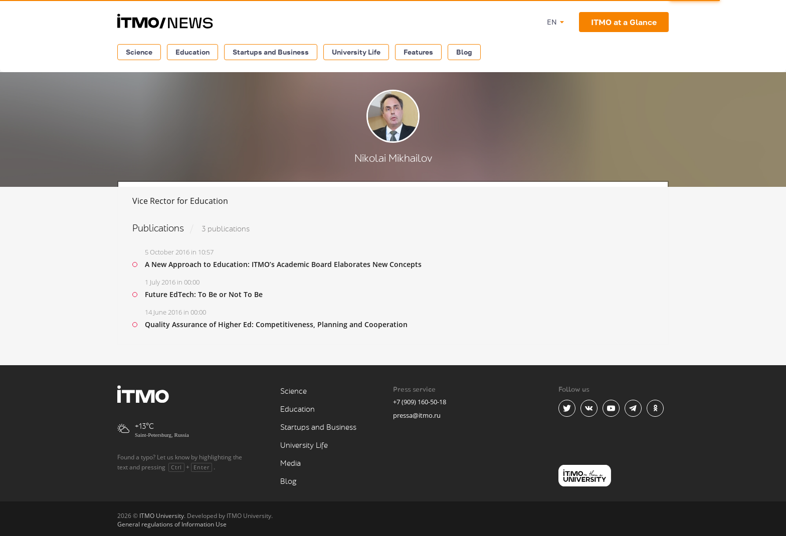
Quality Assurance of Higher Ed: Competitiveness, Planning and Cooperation (276, 324)
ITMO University (161, 515)
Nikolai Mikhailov (393, 158)
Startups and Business (271, 52)
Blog (464, 52)
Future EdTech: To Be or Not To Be (204, 294)
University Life (356, 52)
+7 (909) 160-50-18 (419, 401)
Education (192, 52)
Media (290, 463)
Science (139, 52)
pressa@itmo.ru (417, 415)
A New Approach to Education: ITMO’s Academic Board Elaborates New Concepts (283, 264)
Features (418, 52)
